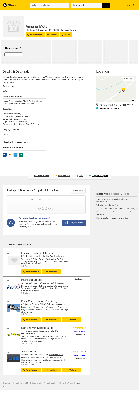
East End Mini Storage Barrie (37, 327)
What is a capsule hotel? (106, 205)
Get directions (56, 256)
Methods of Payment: (13, 148)
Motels (46, 383)
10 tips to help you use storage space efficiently (115, 209)
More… (34, 293)
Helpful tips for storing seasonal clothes (112, 218)
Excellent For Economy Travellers (16, 117)
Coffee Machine (9, 104)
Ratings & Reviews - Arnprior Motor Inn (32, 190)
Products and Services (12, 96)
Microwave (26, 104)
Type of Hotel (8, 86)
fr (134, 5)
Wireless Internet (35, 101)
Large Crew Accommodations (15, 122)
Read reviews (80, 331)
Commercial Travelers (12, 114)
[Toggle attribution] (133, 100)
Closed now (80, 335)
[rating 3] (77, 351)
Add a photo (13, 54)
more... (33, 104)
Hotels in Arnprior (36, 383)
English (5, 134)
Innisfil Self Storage (32, 280)
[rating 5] (77, 328)
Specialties (7, 109)
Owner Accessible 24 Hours (14, 124)
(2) (85, 351)
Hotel (18, 104)
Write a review (78, 191)
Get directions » (68, 30)
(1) (85, 328)
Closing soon (80, 279)
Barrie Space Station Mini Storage (40, 301)
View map (128, 79)
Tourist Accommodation (13, 101)
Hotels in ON (24, 383)
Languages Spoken (11, 130)
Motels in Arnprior (68, 383)
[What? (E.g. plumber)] (49, 5)
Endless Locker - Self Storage (37, 253)
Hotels (15, 383)
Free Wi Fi (30, 124)
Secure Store (28, 351)
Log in (128, 5)
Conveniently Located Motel (14, 119)
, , (51, 30)
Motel (5, 91)
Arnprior (16, 386)
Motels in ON (55, 383)
